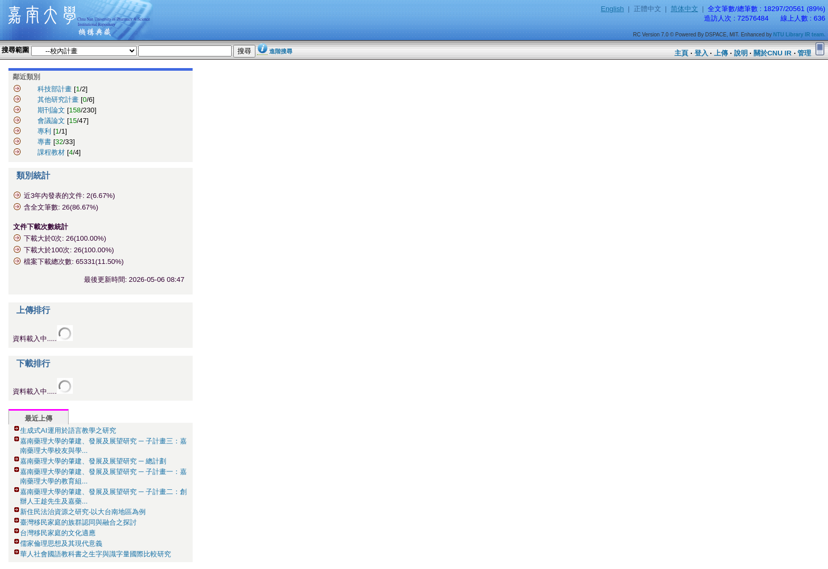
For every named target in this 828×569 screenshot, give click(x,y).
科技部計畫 (54, 89)
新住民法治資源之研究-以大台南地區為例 (83, 512)
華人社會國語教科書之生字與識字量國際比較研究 (95, 554)
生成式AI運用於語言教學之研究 (68, 430)
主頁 (681, 53)
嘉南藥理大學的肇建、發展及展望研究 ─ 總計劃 (93, 461)
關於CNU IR (773, 53)
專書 (44, 142)
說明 (741, 53)
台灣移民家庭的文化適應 (58, 533)
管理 (804, 53)
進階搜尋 (280, 51)
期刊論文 (51, 110)
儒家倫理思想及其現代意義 (61, 543)
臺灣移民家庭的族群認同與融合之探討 (78, 522)
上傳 (721, 53)
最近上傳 (38, 418)
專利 (44, 131)
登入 (701, 53)
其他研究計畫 (58, 99)
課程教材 (51, 152)
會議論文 (51, 121)
